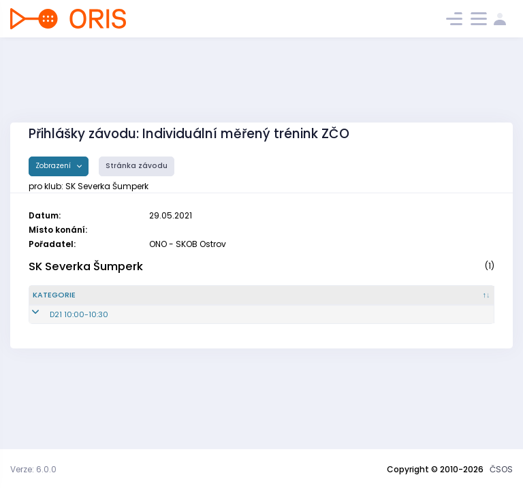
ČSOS (501, 469)
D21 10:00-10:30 (62, 314)
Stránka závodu (137, 166)
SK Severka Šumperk (86, 266)
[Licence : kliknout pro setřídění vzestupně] (384, 295)
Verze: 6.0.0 (33, 469)
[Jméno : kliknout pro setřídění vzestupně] (267, 295)
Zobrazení (54, 166)
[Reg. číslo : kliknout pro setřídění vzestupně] (151, 295)
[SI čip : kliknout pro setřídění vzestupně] (457, 295)
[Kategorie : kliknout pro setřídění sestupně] (71, 295)
